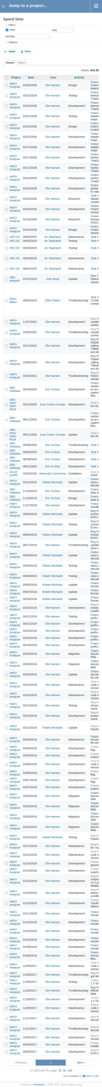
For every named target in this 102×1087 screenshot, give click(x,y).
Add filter (10, 36)
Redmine (39, 1084)
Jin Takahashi (52, 236)
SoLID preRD (13, 473)
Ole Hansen (52, 85)
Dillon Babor (13, 300)
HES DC (15, 236)
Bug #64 (96, 889)
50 (64, 1070)
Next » (81, 1062)
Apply (11, 51)
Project (15, 77)
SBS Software (15, 389)
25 (59, 1070)
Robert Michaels (53, 482)
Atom (88, 1076)
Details (10, 62)
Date (12, 29)
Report (22, 62)
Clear (27, 51)
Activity (79, 77)
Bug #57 (96, 973)
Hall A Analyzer (15, 85)
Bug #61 (96, 1050)
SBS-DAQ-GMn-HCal (13, 404)
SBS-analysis (15, 279)
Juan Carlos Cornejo (52, 404)
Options (13, 42)
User (53, 77)
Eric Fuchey (52, 389)
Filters (12, 25)
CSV (96, 1076)
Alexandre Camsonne (52, 473)
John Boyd (52, 279)
